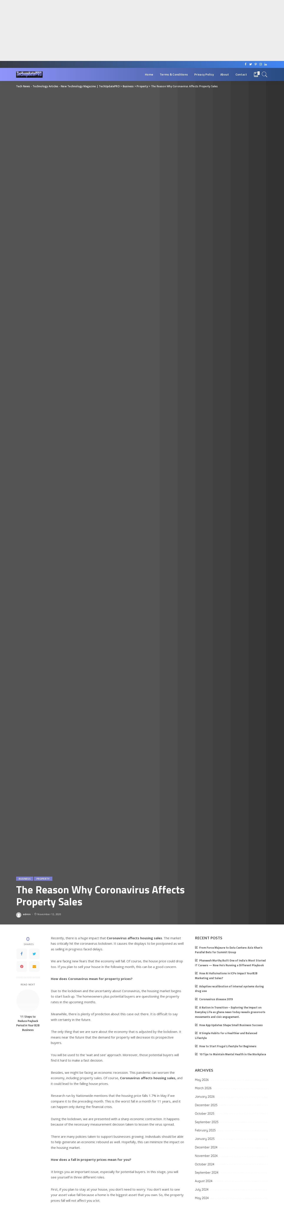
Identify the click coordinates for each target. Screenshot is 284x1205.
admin (27, 914)
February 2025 (205, 1130)
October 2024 (204, 1164)
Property (43, 878)
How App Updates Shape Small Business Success (231, 1025)
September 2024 (206, 1173)
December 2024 (206, 1147)
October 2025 (204, 1114)
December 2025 (206, 1105)
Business (25, 878)
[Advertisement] (130, 30)
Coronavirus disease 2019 (216, 999)
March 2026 (203, 1088)
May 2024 (202, 1198)
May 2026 (202, 1080)
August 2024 (204, 1181)
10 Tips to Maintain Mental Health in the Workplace (232, 1054)
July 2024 (202, 1190)
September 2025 (206, 1122)
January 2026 (205, 1097)
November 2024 (206, 1156)
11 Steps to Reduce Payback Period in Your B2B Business (28, 1023)
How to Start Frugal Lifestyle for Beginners (227, 1046)
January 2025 (205, 1139)
